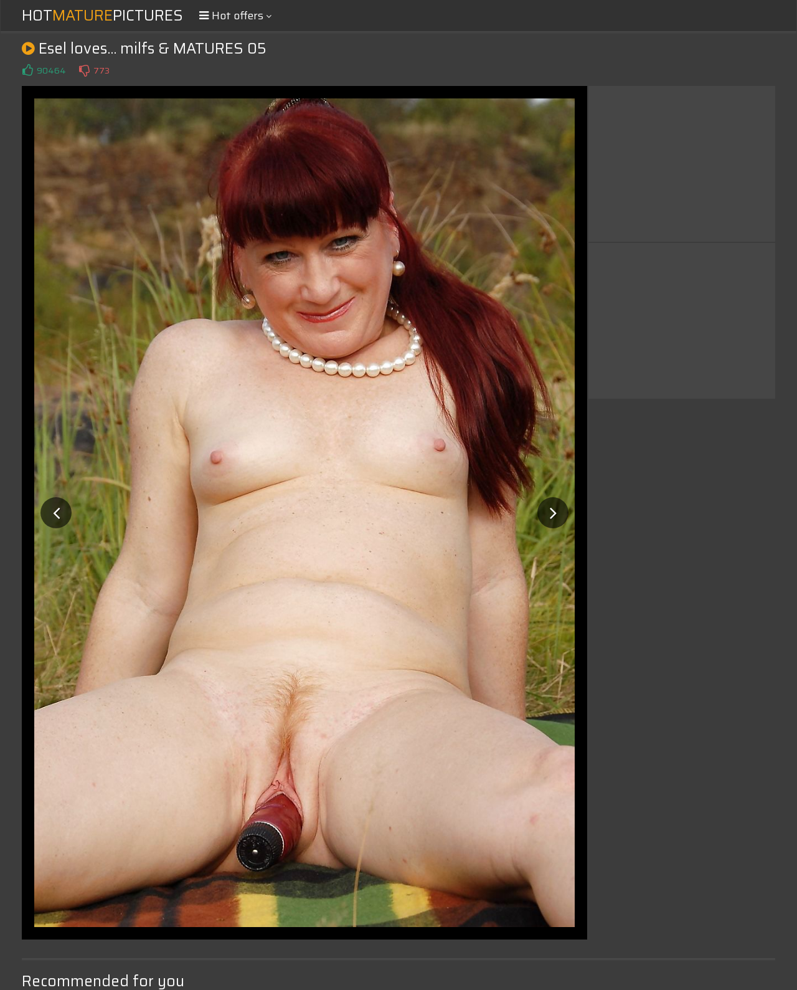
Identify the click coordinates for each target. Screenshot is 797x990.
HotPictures (102, 15)
